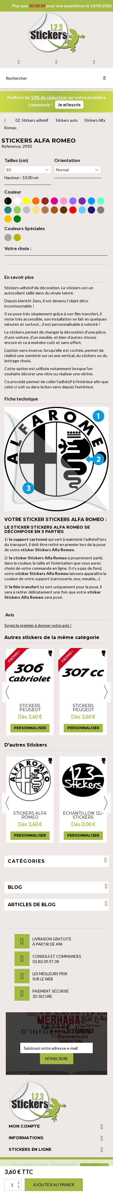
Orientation (67, 160)
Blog (15, 887)
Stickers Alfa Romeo (29, 815)
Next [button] (106, 692)
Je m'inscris (69, 104)
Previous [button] (7, 692)
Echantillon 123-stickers (83, 815)
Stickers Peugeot (30, 707)
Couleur (12, 191)
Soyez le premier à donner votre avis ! (38, 625)
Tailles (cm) (16, 160)
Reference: (11, 146)
